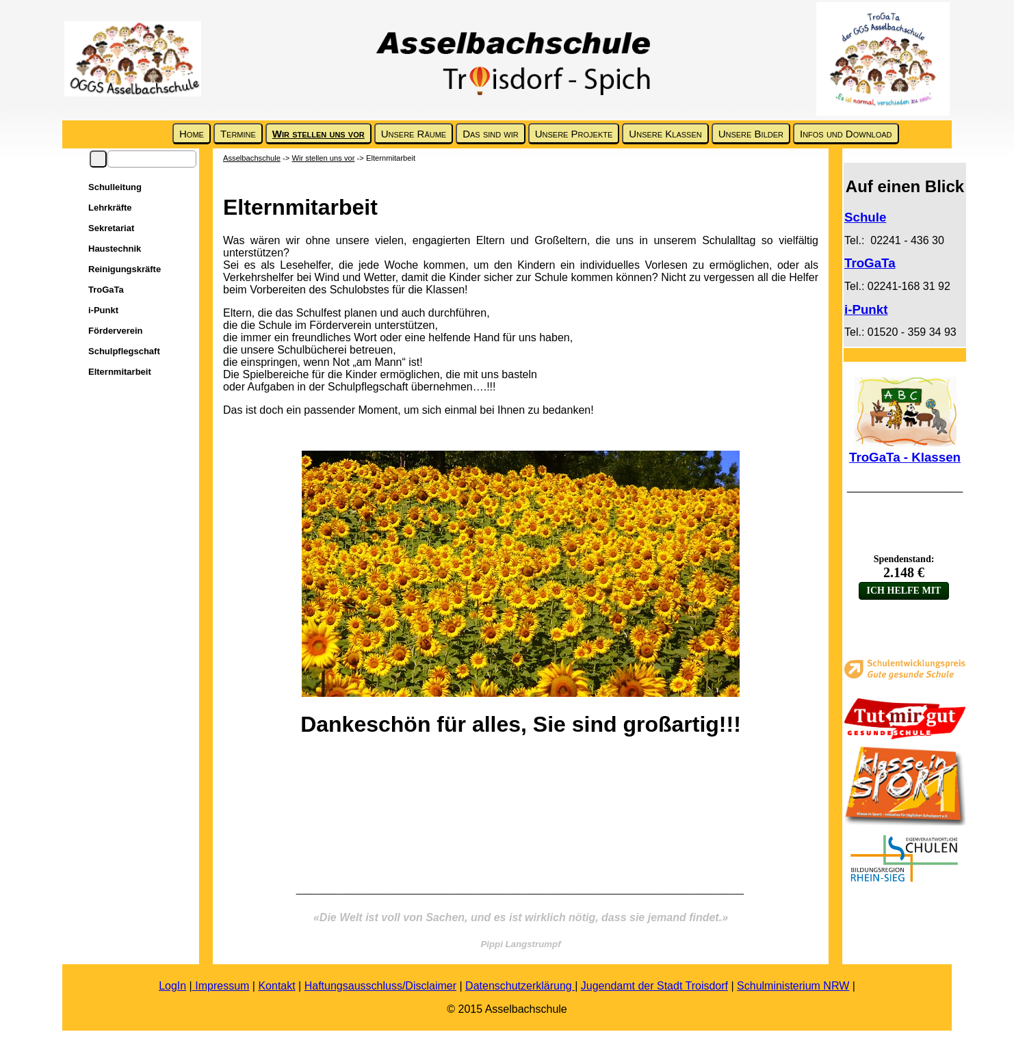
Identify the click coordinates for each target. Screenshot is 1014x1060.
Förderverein (115, 331)
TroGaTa (106, 289)
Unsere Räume (414, 134)
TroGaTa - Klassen (905, 457)
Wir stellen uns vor (318, 134)
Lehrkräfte (110, 207)
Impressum (221, 986)
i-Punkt (103, 310)
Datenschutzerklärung (520, 986)
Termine (238, 134)
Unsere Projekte (574, 134)
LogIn (172, 986)
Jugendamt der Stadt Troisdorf (654, 986)
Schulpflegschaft (124, 351)
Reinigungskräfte (124, 269)
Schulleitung (115, 187)
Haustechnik (114, 248)
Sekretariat (111, 228)
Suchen (98, 159)
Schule (865, 217)
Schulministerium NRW (793, 986)
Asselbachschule (252, 158)
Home (191, 134)
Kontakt (276, 986)
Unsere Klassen (665, 134)
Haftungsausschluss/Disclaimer (380, 986)
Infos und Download (846, 134)
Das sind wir (491, 134)
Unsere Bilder (750, 134)
